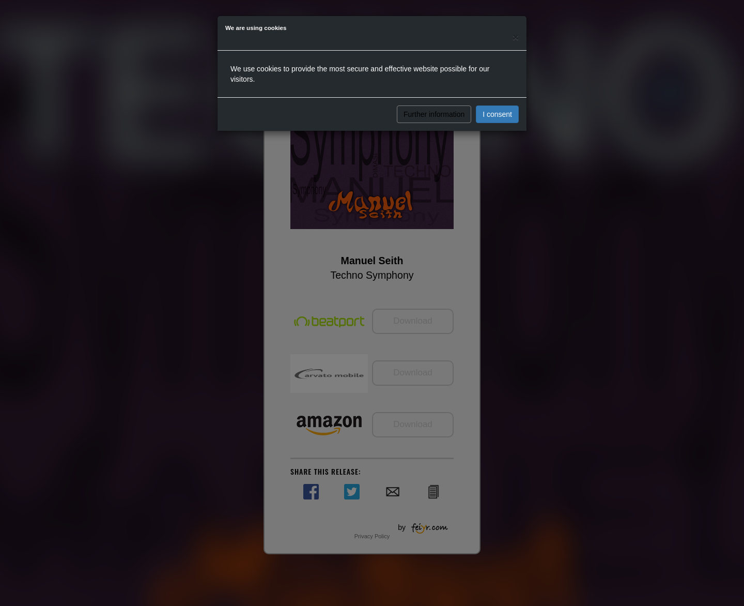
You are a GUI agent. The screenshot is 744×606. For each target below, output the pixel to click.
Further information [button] (434, 114)
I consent (497, 114)
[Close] (516, 37)
